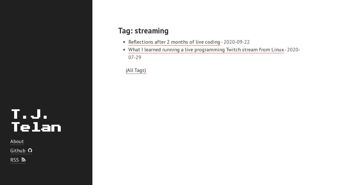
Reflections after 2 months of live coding (174, 42)
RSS (18, 159)
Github (21, 150)
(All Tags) (136, 70)
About (17, 141)
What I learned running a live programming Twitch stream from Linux (206, 49)
